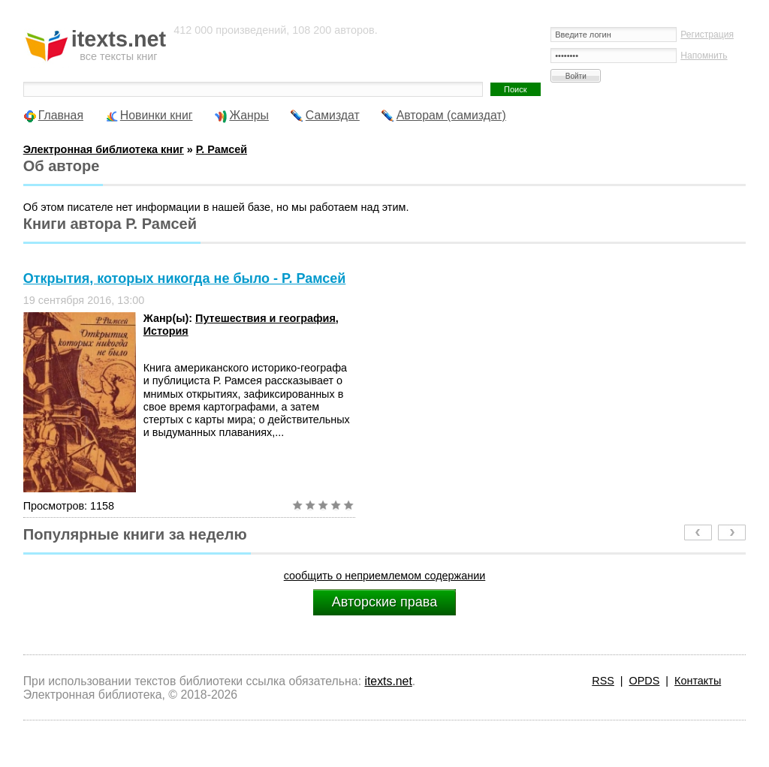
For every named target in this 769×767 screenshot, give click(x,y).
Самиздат (333, 115)
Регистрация (707, 34)
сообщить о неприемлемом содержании (385, 576)
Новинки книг (156, 115)
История (165, 331)
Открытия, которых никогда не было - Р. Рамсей (184, 278)
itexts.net (388, 681)
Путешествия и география (265, 318)
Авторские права (384, 601)
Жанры (249, 115)
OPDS (644, 681)
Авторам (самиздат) (451, 115)
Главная (60, 115)
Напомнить (703, 55)
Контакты (697, 681)
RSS (603, 681)
